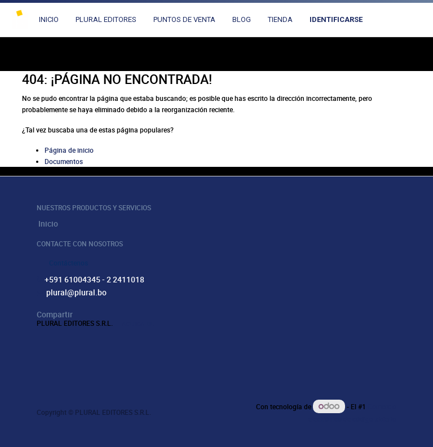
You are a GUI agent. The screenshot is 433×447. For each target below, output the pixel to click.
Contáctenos (68, 262)
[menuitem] (48, 20)
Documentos (64, 161)
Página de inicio (69, 149)
